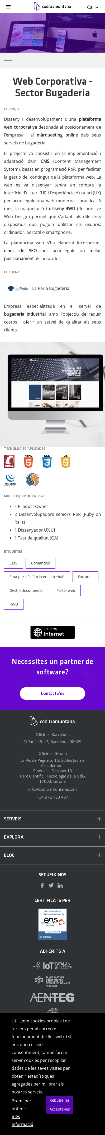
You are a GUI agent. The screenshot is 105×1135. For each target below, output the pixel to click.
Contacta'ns (52, 693)
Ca (93, 7)
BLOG (52, 855)
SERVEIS (52, 819)
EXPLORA (52, 837)
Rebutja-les (60, 1100)
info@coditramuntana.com (52, 789)
